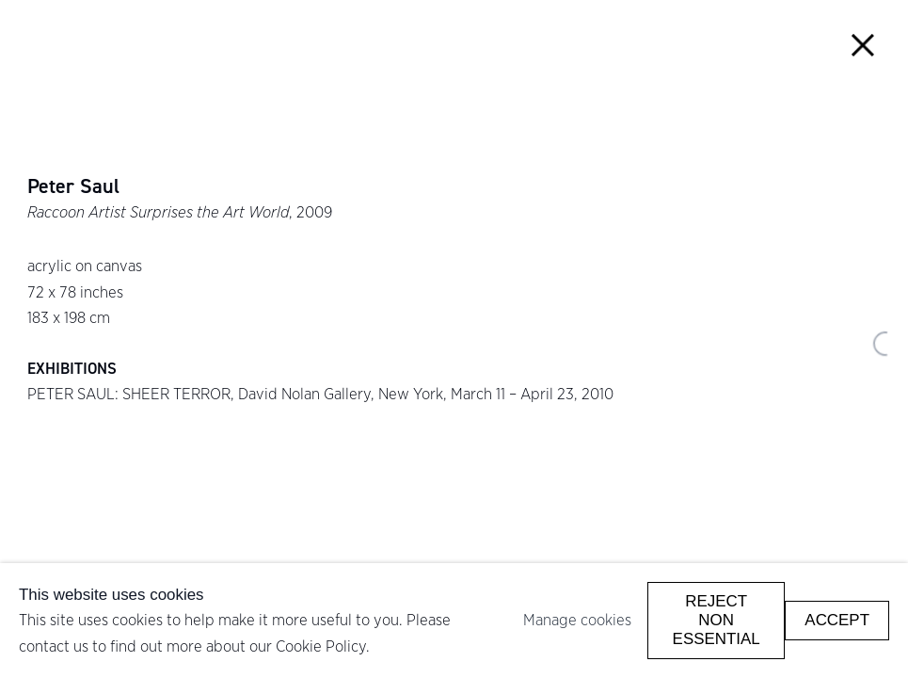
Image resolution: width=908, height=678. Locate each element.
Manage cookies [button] (577, 619)
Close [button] (863, 44)
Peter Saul (73, 186)
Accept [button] (836, 620)
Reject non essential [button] (716, 620)
